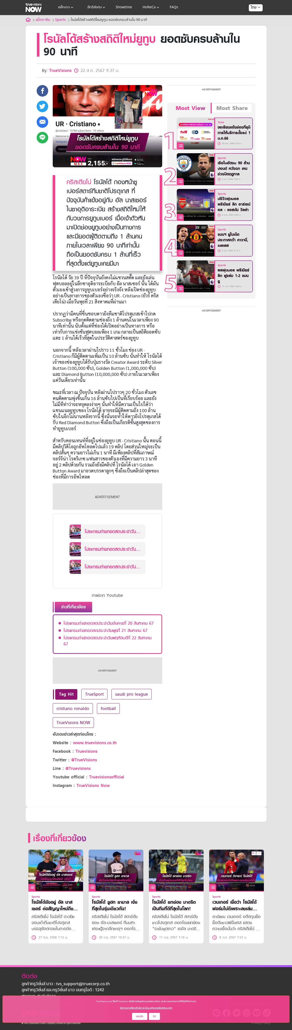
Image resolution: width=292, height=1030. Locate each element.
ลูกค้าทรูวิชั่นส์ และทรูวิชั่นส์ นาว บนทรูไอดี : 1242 (63, 990)
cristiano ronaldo (72, 708)
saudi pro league (131, 694)
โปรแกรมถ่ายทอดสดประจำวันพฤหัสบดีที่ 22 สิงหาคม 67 (108, 641)
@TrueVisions (84, 760)
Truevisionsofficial (106, 777)
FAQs (174, 7)
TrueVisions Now (93, 785)
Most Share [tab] (232, 108)
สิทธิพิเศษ (96, 7)
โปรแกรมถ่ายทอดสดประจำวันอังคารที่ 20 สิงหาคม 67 (109, 623)
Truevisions (86, 751)
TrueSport (94, 694)
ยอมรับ (139, 1016)
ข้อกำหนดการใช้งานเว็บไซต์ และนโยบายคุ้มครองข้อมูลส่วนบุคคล (146, 1008)
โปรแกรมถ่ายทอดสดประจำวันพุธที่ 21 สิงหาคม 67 (105, 630)
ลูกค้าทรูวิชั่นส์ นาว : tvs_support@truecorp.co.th (66, 984)
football (108, 708)
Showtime (124, 7)
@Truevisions (78, 768)
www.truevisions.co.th (95, 742)
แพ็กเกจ (66, 7)
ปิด (154, 1016)
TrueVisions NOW (73, 722)
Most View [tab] (190, 108)
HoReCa (151, 7)
